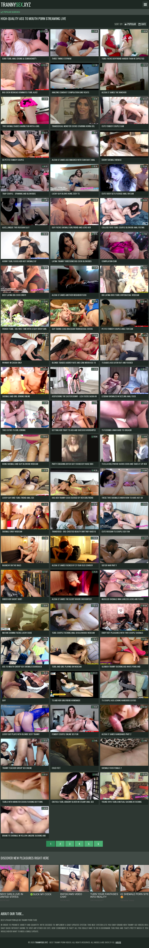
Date (142, 24)
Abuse (118, 942)
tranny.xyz (16, 4)
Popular (130, 24)
